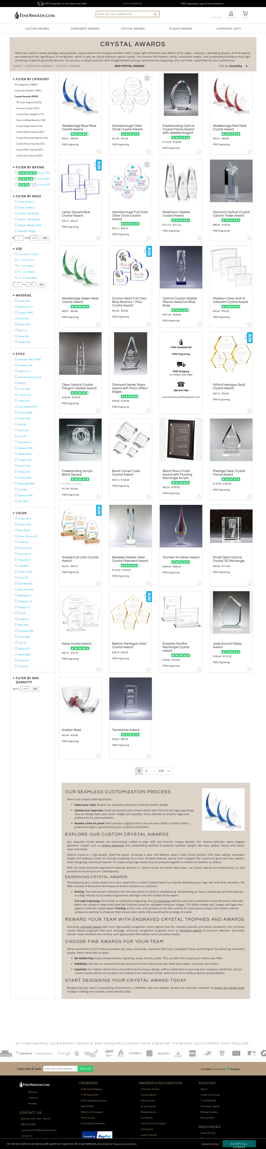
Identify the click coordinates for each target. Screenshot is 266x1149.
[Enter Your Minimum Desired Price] (19, 238)
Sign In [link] (204, 1089)
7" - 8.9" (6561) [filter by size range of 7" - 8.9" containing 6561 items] (26, 266)
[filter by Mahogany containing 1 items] (16, 595)
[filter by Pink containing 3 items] (16, 613)
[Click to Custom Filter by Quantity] (35, 688)
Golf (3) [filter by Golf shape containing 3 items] (22, 424)
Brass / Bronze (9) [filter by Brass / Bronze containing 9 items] (27, 536)
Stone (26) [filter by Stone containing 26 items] (23, 336)
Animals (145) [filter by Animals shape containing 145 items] (25, 365)
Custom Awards (37, 28)
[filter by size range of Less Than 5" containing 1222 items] (16, 254)
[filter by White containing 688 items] (16, 654)
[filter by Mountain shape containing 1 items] (16, 442)
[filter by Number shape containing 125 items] (16, 448)
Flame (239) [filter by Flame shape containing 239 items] (24, 418)
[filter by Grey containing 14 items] (16, 577)
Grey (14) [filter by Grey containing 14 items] (23, 577)
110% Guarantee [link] (89, 1094)
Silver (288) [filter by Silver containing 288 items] (24, 636)
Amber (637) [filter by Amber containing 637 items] (24, 518)
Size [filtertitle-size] (19, 249)
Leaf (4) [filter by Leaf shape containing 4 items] (22, 436)
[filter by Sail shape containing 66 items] (16, 489)
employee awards (191, 930)
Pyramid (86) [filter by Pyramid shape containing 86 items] (24, 477)
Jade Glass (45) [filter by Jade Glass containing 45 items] (26, 589)
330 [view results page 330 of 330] (161, 771)
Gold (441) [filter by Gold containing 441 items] (23, 565)
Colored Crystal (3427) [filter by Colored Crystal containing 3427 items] (27, 108)
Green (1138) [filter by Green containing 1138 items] (25, 571)
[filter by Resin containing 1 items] (16, 330)
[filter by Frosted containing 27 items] (16, 559)
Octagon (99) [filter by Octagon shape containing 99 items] (25, 459)
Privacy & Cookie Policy (125, 1143)
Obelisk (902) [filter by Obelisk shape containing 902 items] (25, 454)
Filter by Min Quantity (27, 680)
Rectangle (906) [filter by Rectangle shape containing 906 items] (26, 483)
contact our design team (229, 988)
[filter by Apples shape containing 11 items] (16, 371)
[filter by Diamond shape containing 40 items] (16, 412)
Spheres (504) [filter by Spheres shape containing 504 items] (25, 495)
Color (21, 513)
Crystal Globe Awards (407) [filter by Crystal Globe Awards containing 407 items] (30, 131)
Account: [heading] (208, 1083)
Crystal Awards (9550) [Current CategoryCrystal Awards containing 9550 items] (26, 96)
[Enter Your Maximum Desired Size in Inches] (31, 284)
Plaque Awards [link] (148, 1112)
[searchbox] (128, 14)
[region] (54, 1069)
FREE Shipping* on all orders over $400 (62, 3)
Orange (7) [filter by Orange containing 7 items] (23, 607)
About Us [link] (33, 1092)
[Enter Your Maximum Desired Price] (34, 238)
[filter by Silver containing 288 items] (16, 636)
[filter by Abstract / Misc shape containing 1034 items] (16, 359)
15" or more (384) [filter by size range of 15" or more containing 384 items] (27, 277)
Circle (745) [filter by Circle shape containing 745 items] (24, 389)
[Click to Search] (155, 14)
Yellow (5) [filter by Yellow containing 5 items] (23, 666)
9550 (118, 66)
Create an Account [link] (210, 1094)
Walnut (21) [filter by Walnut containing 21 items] (24, 648)
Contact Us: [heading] (30, 1112)
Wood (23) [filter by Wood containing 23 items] (23, 660)
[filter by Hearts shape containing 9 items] (16, 430)
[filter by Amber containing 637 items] (16, 518)
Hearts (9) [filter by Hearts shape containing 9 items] (23, 430)
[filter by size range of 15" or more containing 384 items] (16, 277)
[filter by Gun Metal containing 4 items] (16, 583)
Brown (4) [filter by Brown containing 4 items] (23, 542)
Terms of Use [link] (88, 1117)
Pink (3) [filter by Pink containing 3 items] (22, 613)
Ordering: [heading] (88, 1083)
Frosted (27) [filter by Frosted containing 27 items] (24, 559)
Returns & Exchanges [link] (92, 1112)
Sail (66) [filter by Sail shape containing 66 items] (22, 489)
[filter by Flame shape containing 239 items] (16, 418)
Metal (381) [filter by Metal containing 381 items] (24, 324)
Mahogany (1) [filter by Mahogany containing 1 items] (25, 595)
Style (20, 354)
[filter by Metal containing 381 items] (16, 324)
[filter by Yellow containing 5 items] (16, 666)
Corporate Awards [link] (150, 1089)
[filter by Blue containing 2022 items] (16, 530)
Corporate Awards (85, 28)
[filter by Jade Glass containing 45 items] (16, 589)
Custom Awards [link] (149, 1134)
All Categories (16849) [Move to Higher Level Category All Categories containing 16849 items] (25, 84)
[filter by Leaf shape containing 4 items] (16, 436)
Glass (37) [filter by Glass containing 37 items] (23, 318)
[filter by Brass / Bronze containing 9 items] (16, 536)
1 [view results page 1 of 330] (139, 771)
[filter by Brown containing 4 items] (16, 542)
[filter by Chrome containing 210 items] (16, 548)
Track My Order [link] (209, 1100)
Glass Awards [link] (148, 1100)
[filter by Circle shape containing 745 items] (16, 388)
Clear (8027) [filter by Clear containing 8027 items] (24, 554)
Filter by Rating (30, 167)
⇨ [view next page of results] (168, 771)
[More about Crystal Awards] (156, 891)
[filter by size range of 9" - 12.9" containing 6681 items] (16, 271)
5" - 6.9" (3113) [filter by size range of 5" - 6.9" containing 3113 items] (26, 260)
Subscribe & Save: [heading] (29, 1069)
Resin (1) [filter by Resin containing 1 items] (22, 330)
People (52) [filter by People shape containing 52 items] (24, 471)
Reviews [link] (32, 1103)
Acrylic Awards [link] (148, 1106)
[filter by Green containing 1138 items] (16, 571)
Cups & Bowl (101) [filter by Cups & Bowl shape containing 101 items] (27, 406)
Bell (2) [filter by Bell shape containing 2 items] (21, 383)
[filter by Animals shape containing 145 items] (16, 365)
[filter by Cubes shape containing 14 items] (16, 400)
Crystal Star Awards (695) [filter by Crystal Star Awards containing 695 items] (29, 155)
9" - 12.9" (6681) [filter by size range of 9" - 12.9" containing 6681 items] (26, 272)
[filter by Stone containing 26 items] (16, 336)
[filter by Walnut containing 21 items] (16, 648)
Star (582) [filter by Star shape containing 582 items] (23, 501)
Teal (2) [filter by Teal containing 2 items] (22, 642)
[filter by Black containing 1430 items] (16, 524)
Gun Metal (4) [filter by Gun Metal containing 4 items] (25, 583)
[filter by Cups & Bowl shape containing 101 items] (16, 406)
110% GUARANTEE (132, 3)
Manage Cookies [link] (209, 1112)
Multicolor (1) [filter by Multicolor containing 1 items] (25, 601)
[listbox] (238, 66)
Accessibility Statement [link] (93, 1123)
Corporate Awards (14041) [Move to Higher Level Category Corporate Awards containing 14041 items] (28, 90)
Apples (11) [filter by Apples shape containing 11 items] (24, 371)
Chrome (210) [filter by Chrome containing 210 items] (25, 548)
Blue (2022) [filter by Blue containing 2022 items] (24, 530)
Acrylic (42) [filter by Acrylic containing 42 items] (24, 300)
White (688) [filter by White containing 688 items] (24, 654)
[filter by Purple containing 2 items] (16, 618)
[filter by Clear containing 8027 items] (16, 553)
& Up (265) (34, 185)
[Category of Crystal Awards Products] (133, 54)
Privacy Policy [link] (207, 1117)
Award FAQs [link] (87, 1106)
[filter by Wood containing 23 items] (16, 660)
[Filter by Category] (32, 79)
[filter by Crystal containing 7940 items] (16, 312)
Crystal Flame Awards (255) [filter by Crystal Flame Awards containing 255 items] (30, 143)
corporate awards (91, 927)
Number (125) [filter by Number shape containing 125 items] (25, 448)
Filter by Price (28, 196)
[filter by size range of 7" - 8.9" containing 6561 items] (16, 265)
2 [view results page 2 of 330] (146, 771)
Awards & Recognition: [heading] (161, 1083)
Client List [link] (33, 1097)
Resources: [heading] (210, 1127)
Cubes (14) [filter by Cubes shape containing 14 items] (23, 400)
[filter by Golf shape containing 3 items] (16, 424)
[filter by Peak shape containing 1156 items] (16, 465)
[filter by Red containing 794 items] (16, 624)
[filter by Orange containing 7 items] (16, 607)
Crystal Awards (133, 28)
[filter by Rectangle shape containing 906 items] (16, 483)
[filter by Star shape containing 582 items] (16, 501)
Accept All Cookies (239, 1144)
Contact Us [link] (26, 1135)
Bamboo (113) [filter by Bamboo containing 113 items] (25, 306)
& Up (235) (34, 173)
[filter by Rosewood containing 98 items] (16, 630)
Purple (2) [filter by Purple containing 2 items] (23, 619)
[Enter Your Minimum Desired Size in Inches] (17, 284)
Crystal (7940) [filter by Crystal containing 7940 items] (25, 312)
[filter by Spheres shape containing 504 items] (16, 495)
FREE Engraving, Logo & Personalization (202, 3)
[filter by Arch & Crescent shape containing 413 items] (16, 377)
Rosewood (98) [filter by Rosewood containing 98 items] (25, 630)
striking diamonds (112, 845)
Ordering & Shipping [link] (91, 1089)
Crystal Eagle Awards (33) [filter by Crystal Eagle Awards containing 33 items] (29, 126)
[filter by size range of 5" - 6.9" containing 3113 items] (16, 260)
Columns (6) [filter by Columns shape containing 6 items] (24, 394)
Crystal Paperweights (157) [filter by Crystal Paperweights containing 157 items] (30, 114)
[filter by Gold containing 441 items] (16, 565)
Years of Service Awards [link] (153, 1123)
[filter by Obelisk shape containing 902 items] (16, 453)
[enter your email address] (60, 1068)
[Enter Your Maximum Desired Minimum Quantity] (24, 688)
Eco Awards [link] (147, 1117)
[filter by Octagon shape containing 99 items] (16, 459)
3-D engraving (161, 901)
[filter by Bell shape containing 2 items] (16, 382)
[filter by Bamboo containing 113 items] (16, 306)
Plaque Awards (180, 28)
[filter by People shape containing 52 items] (16, 471)
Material (24, 295)
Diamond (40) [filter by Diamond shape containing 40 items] (25, 412)
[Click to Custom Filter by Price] (45, 238)
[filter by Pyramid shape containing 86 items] (16, 477)
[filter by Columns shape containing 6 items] (16, 394)
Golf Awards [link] (147, 1129)
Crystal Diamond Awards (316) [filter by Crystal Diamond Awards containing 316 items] (32, 137)
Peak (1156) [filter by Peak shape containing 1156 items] (24, 465)
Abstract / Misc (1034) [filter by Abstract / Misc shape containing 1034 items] (29, 359)
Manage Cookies (210, 1143)
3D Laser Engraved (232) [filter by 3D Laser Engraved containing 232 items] (29, 102)
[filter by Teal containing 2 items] (16, 642)
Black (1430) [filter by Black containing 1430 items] (24, 524)
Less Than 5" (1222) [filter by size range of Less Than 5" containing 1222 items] (28, 254)
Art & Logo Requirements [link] (94, 1100)
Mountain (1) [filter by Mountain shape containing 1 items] (24, 442)
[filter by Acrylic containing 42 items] (16, 300)
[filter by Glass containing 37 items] (16, 318)
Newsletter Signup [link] (210, 1106)
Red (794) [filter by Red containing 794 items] (23, 625)
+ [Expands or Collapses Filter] (14, 79)
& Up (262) (34, 179)
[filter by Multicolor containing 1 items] (16, 601)
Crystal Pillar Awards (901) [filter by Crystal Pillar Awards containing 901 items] (29, 149)
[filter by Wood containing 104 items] (16, 342)
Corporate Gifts (228, 28)
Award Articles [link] (208, 1132)
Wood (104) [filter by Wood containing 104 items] (24, 342)
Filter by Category (32, 79)
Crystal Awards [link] (148, 1094)
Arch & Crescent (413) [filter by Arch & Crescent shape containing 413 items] (29, 377)
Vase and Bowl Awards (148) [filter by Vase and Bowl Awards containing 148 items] (30, 120)
